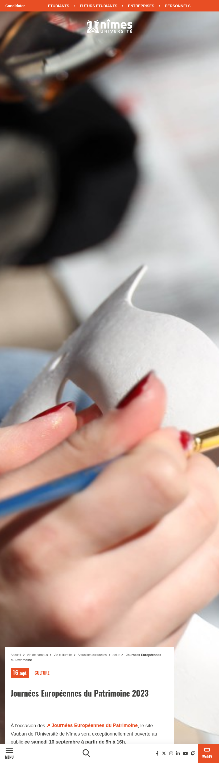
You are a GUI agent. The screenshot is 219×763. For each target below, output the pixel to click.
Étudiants (58, 6)
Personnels (178, 6)
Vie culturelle (62, 655)
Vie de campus (38, 655)
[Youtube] (185, 753)
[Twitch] (193, 753)
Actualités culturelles (92, 655)
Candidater (15, 6)
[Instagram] (171, 753)
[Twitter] (164, 753)
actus (116, 655)
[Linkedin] (178, 753)
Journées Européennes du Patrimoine (95, 725)
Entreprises (141, 6)
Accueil (16, 655)
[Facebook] (157, 753)
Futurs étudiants (98, 6)
